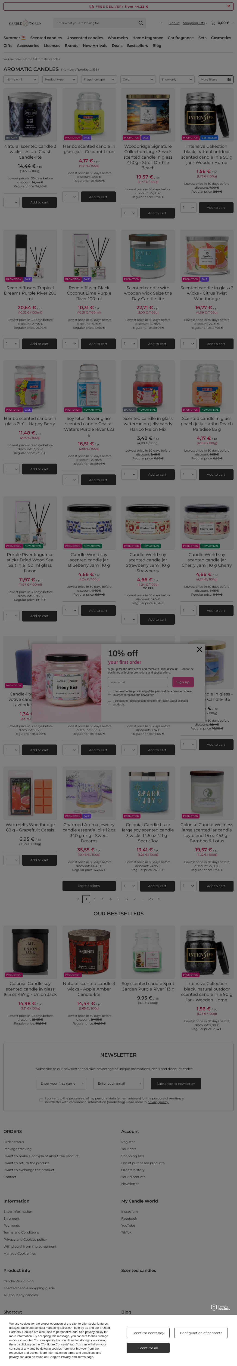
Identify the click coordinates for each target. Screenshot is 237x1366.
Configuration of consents (201, 1333)
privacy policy (94, 1332)
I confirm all (148, 1348)
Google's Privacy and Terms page (70, 1357)
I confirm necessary (148, 1333)
